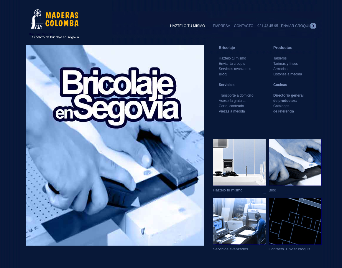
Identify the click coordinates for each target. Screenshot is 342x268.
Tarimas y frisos (285, 64)
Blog (223, 74)
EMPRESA (223, 26)
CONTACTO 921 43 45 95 (256, 26)
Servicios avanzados (235, 69)
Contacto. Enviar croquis (295, 246)
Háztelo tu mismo (232, 58)
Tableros (280, 58)
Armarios (280, 69)
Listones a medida (287, 74)
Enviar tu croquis (232, 64)
